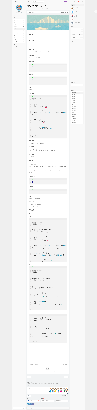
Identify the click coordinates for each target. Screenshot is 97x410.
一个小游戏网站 (77, 22)
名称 (28, 398)
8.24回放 (76, 18)
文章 (19, 35)
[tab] (73, 5)
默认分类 (19, 20)
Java (19, 30)
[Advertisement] (48, 352)
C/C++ (19, 22)
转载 (19, 28)
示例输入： (74, 100)
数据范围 (74, 98)
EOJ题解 (19, 41)
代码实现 (74, 106)
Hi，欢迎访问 (77, 7)
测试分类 (19, 33)
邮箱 (42, 398)
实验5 (75, 15)
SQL (19, 37)
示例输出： (74, 102)
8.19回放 (76, 11)
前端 (19, 24)
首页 (29, 12)
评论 (28, 385)
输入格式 (74, 94)
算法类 (19, 26)
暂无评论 (47, 8)
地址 (56, 398)
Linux (19, 39)
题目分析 (74, 104)
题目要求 (74, 92)
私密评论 (64, 395)
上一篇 (29, 377)
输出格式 (74, 96)
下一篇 (66, 377)
